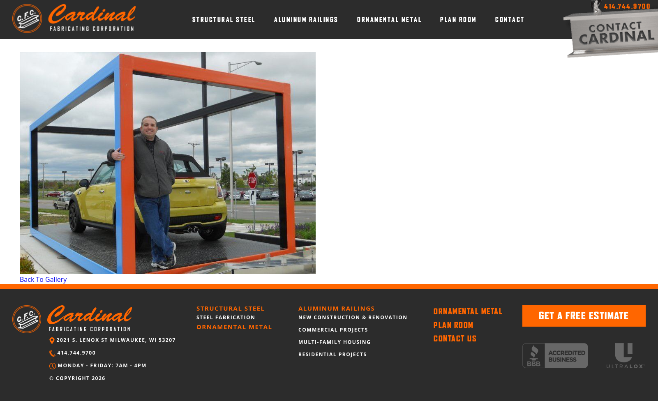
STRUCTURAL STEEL (224, 19)
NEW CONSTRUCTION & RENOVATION (353, 317)
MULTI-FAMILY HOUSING (334, 342)
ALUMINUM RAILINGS (306, 19)
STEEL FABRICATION (225, 317)
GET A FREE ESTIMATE (584, 316)
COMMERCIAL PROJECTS (333, 329)
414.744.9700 (72, 352)
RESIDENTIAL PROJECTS (332, 354)
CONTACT (510, 19)
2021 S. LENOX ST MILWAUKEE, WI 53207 (112, 339)
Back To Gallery (43, 279)
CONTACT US (455, 338)
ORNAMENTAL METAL (389, 19)
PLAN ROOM (458, 19)
